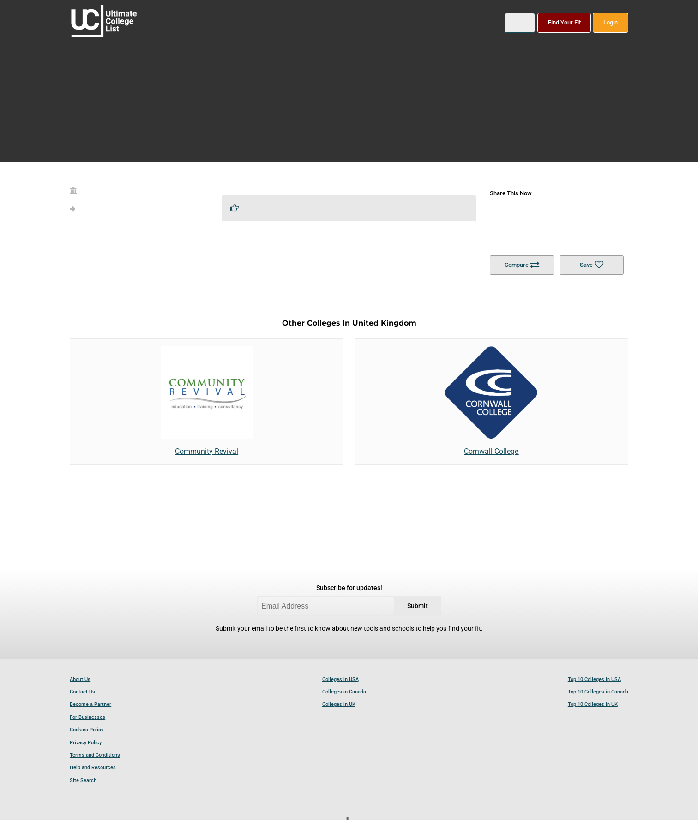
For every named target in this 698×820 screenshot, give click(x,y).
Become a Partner (90, 704)
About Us (80, 679)
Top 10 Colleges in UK (593, 704)
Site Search (83, 781)
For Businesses (87, 717)
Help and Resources (93, 768)
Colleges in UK (338, 704)
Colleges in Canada (344, 692)
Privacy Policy (86, 743)
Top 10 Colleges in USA (594, 679)
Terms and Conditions (95, 755)
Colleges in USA (340, 679)
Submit (417, 606)
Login (610, 22)
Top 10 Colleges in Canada (598, 692)
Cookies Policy (86, 730)
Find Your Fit (564, 22)
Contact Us (82, 692)
